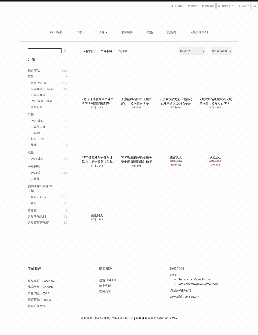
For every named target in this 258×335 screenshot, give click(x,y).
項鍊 (103, 32)
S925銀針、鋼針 (41, 101)
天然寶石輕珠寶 (38, 222)
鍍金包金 (37, 107)
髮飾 (34, 203)
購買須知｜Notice (40, 299)
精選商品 (34, 70)
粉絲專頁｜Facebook (41, 280)
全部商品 (89, 51)
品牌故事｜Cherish (40, 286)
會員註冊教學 (37, 306)
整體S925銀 (38, 83)
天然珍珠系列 (199, 32)
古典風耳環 (38, 95)
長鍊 (34, 144)
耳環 (80, 32)
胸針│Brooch (39, 197)
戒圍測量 (105, 291)
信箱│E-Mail (107, 280)
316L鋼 (35, 132)
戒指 (150, 32)
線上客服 (56, 32)
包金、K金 (38, 138)
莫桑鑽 (171, 32)
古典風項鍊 (38, 126)
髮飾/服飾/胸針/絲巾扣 (40, 188)
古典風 (35, 178)
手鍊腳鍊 (127, 32)
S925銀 (35, 172)
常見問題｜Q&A (38, 293)
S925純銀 (37, 120)
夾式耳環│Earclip (42, 89)
